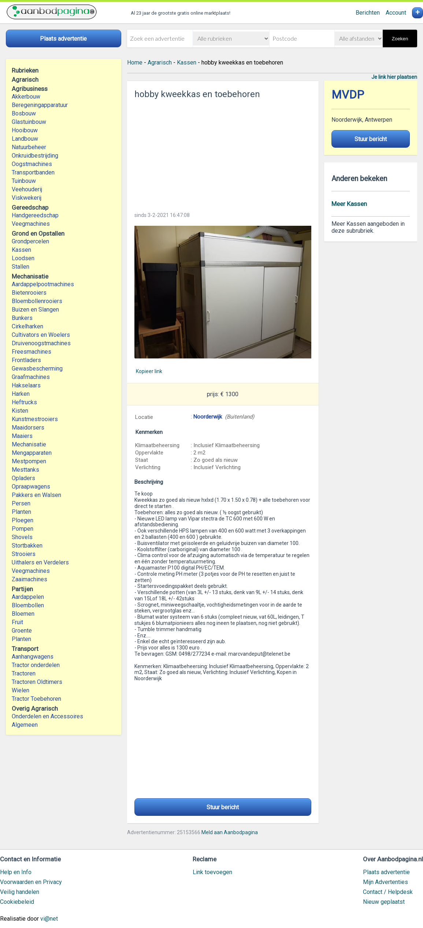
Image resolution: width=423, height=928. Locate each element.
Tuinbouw (24, 180)
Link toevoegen (212, 872)
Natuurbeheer (29, 147)
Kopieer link (149, 371)
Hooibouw (25, 130)
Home (134, 62)
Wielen (20, 690)
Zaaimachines (29, 579)
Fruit (17, 622)
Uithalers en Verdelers (40, 562)
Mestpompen (29, 461)
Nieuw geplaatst (384, 901)
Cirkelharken (27, 326)
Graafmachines (31, 376)
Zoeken (400, 38)
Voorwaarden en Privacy (31, 882)
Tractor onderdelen (36, 665)
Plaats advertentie (386, 872)
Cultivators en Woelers (41, 334)
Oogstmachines (32, 164)
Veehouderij (27, 189)
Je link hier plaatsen (394, 77)
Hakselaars (26, 385)
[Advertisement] (222, 153)
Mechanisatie (29, 444)
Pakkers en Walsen (36, 494)
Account (396, 12)
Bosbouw (24, 113)
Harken (21, 393)
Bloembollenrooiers (37, 301)
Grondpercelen (30, 241)
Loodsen (23, 258)
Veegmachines (31, 223)
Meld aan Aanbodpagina (229, 832)
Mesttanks (25, 469)
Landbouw (25, 138)
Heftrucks (24, 402)
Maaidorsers (28, 427)
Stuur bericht (223, 807)
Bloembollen (28, 605)
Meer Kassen (349, 203)
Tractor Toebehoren (36, 698)
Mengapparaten (32, 452)
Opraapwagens (31, 486)
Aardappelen (28, 596)
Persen (21, 503)
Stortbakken (27, 545)
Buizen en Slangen (35, 309)
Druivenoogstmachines (41, 343)
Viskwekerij (26, 197)
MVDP (347, 95)
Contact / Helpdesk (388, 891)
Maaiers (22, 435)
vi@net (49, 918)
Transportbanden (33, 172)
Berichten (368, 12)
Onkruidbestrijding (35, 155)
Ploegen (22, 520)
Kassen (21, 249)
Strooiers (24, 553)
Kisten (20, 410)
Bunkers (22, 317)
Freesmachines (31, 351)
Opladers (23, 478)
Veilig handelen (19, 891)
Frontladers (26, 360)
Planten (21, 511)
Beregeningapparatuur (40, 105)
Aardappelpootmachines (43, 284)
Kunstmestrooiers (35, 419)
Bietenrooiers (29, 292)
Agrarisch (160, 62)
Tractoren (24, 673)
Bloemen (23, 613)
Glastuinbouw (29, 121)
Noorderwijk (207, 416)
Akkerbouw (26, 96)
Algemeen (25, 724)
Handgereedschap (35, 215)
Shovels (22, 537)
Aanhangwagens (32, 656)
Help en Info (15, 872)
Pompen (22, 528)
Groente (22, 630)
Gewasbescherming (37, 368)
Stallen (20, 266)
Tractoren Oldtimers (38, 681)
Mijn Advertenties (385, 882)
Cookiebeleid (17, 901)
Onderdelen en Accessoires (47, 716)
